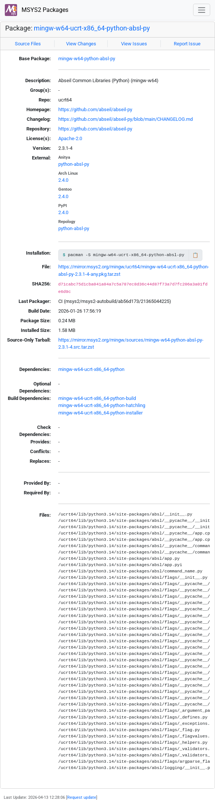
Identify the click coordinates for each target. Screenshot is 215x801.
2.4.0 (63, 180)
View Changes (81, 43)
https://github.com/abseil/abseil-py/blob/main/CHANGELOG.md (125, 119)
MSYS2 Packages (36, 10)
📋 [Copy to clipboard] (195, 255)
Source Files (28, 43)
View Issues (134, 43)
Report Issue (187, 43)
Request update (81, 797)
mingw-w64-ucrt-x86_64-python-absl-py (92, 28)
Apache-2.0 (70, 138)
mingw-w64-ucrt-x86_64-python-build (97, 398)
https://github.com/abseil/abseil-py (95, 109)
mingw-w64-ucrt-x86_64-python (91, 369)
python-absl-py (73, 164)
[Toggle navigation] (201, 10)
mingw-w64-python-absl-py (86, 58)
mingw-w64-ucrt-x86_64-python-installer (100, 413)
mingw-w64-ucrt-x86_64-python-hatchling (101, 405)
